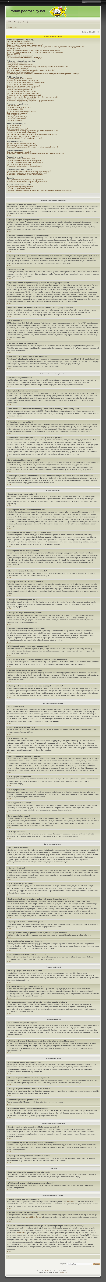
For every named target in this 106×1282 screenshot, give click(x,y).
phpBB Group (72, 1203)
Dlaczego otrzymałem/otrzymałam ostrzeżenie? (23, 94)
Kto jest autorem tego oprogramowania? (20, 188)
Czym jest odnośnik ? (24, 139)
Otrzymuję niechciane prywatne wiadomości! (22, 146)
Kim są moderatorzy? (14, 128)
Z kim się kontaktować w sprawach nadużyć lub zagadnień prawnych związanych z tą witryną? (39, 191)
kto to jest (20, 1234)
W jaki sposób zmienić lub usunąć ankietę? (21, 88)
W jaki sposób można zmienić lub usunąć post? (23, 81)
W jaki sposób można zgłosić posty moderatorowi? (24, 95)
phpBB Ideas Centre (33, 1218)
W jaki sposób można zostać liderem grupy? (22, 133)
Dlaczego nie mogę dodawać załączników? (21, 92)
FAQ (9, 22)
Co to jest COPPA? (13, 54)
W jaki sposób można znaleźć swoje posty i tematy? (25, 167)
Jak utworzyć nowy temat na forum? (19, 79)
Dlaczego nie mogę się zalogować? (19, 41)
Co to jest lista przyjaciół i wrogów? (19, 153)
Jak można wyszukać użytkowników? (19, 165)
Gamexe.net (62, 1273)
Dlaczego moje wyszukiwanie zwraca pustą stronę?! (25, 163)
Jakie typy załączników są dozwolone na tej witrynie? (25, 181)
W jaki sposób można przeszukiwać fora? (21, 160)
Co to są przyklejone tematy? (17, 117)
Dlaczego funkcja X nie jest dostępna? (20, 189)
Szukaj (25, 22)
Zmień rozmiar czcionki (7, 2)
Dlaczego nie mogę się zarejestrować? (20, 56)
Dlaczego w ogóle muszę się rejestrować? (21, 43)
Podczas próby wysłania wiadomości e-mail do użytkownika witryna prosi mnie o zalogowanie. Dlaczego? (43, 74)
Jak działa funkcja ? (24, 58)
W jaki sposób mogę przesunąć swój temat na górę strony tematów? (30, 101)
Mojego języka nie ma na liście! (17, 69)
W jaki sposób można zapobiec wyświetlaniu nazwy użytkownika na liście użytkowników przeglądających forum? (45, 47)
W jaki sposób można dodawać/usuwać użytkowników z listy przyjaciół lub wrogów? (35, 155)
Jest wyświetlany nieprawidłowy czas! (20, 65)
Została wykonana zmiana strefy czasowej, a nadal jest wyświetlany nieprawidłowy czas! (37, 67)
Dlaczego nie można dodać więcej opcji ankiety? (23, 86)
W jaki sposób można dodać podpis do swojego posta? (26, 83)
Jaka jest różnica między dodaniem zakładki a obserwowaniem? (29, 172)
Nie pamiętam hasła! (14, 49)
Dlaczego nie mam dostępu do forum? (20, 90)
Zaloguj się (17, 22)
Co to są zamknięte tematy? (16, 119)
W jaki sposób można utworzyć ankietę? (20, 84)
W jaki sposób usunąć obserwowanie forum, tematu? (25, 176)
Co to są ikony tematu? (15, 121)
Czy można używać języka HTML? (18, 108)
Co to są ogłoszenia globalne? (17, 113)
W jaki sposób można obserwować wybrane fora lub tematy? (27, 174)
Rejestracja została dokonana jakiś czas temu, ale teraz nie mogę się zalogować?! (35, 52)
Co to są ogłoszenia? (14, 115)
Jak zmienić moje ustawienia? (17, 63)
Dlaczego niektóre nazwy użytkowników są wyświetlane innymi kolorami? (32, 135)
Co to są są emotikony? (15, 110)
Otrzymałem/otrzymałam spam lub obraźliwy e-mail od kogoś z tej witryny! (32, 148)
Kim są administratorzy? (15, 126)
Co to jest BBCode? (13, 106)
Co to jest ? (23, 137)
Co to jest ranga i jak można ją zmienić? (20, 72)
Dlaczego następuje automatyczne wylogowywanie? (25, 45)
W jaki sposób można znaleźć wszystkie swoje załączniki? (27, 183)
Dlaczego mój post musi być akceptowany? (21, 99)
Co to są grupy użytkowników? (17, 129)
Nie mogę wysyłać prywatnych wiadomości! (22, 144)
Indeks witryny (12, 27)
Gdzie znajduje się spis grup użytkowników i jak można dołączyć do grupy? (32, 131)
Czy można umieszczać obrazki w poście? (21, 112)
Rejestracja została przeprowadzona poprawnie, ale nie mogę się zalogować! (33, 50)
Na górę (9, 216)
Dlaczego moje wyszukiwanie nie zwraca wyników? (24, 162)
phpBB (46, 1272)
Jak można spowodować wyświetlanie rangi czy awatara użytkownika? (31, 70)
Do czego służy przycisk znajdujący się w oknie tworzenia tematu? (32, 97)
